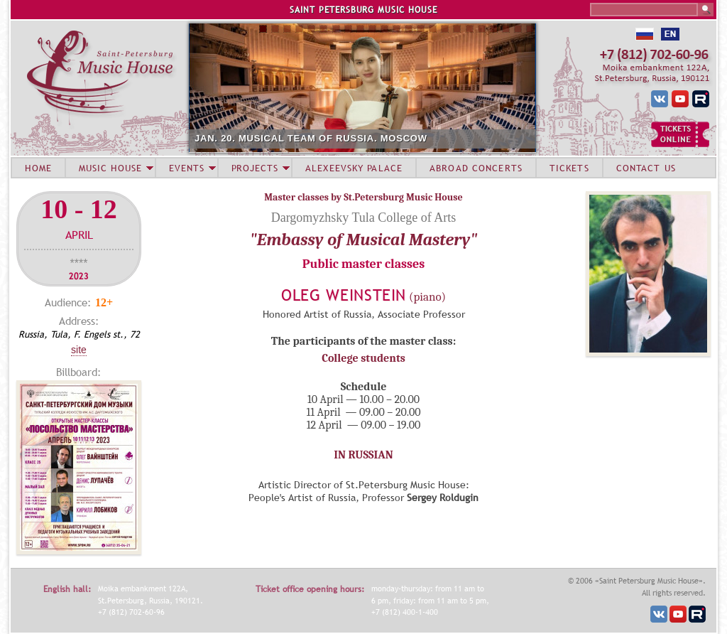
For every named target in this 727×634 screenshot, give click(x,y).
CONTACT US (646, 167)
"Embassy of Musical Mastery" (364, 239)
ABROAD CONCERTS (476, 167)
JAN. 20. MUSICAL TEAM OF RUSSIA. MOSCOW (311, 138)
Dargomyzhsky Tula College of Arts (364, 217)
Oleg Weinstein (343, 295)
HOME (38, 167)
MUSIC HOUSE (110, 167)
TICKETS (569, 167)
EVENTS (186, 167)
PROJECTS (255, 167)
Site (79, 349)
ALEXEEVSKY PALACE (354, 167)
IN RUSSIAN (363, 454)
